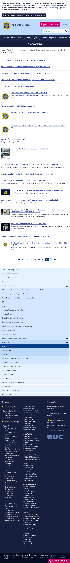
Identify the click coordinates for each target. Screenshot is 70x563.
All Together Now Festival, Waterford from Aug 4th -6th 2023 (25, 67)
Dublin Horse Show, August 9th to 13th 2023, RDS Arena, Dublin (26, 60)
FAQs (18, 555)
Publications (9, 453)
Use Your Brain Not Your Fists (31, 522)
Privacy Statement (62, 556)
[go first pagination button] (19, 259)
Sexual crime (9, 479)
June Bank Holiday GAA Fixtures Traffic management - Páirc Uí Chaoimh (29, 200)
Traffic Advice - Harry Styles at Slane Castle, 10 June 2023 (23, 180)
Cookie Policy (53, 8)
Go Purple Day (29, 529)
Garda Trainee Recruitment (29, 467)
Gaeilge (65, 24)
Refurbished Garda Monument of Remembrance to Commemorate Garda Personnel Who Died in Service (37, 211)
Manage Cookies (39, 15)
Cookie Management (10, 407)
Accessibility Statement (34, 556)
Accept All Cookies (9, 15)
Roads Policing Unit (31, 438)
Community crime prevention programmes (30, 423)
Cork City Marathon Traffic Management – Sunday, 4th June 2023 (37, 190)
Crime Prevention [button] (28, 38)
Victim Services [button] (20, 38)
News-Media (61, 50)
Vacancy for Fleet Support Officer (14, 139)
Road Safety (28, 444)
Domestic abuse (10, 472)
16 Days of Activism (31, 514)
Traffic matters (10, 491)
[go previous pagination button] (23, 259)
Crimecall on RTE (30, 427)
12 (47, 259)
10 (39, 259)
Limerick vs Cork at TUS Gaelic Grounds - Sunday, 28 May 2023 (25, 236)
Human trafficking (11, 481)
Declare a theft (10, 510)
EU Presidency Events (31, 489)
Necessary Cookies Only (24, 15)
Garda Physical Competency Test (30, 473)
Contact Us (26, 533)
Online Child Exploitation (9, 494)
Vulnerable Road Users (32, 459)
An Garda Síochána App (11, 422)
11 (43, 259)
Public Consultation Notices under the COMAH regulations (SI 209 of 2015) (38, 127)
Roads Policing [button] (37, 38)
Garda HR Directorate (31, 508)
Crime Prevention (29, 407)
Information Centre (29, 485)
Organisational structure (10, 433)
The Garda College (30, 476)
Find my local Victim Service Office (11, 518)
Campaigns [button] (63, 37)
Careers (25, 464)
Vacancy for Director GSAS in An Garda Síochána (30, 112)
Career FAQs (28, 470)
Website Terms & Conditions (43, 556)
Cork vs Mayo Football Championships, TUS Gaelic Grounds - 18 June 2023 (30, 164)
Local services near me (32, 546)
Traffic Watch (29, 451)
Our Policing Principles (12, 449)
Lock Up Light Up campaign (30, 526)
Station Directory (30, 535)
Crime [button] (13, 37)
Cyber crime (9, 489)
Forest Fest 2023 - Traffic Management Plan (18, 106)
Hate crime (8, 497)
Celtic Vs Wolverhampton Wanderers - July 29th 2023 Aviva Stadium (28, 80)
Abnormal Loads (30, 449)
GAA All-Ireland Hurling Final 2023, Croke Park (29, 93)
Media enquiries (29, 542)
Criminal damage (10, 487)
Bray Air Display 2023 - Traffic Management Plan (20, 86)
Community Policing (31, 411)
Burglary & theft (10, 476)
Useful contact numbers (29, 538)
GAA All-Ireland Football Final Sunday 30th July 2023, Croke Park (26, 73)
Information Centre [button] (53, 38)
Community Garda (9, 411)
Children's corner (30, 430)
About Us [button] (6, 38)
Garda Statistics (29, 487)
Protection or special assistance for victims (12, 513)
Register (8, 413)
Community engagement (28, 418)
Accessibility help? (52, 24)
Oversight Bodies (11, 451)
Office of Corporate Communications (42, 50)
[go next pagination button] (51, 259)
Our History (9, 459)
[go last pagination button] (55, 259)
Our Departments (21, 50)
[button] (67, 286)
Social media (28, 544)
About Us (10, 50)
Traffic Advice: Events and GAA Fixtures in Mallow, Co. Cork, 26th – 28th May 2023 (39, 244)
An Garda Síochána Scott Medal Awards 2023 (28, 224)
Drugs (7, 474)
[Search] (53, 31)
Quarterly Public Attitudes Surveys (30, 502)
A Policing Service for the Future (12, 456)
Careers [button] (44, 37)
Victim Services (8, 502)
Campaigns (26, 512)
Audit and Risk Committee (10, 463)
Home (3, 50)
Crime (5, 470)
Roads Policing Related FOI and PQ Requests (32, 456)
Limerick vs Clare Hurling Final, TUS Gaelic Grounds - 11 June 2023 (27, 174)
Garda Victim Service (12, 504)
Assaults (8, 483)
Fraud (7, 485)
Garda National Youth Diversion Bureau (31, 414)
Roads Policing (28, 434)
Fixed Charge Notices (31, 447)
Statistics (27, 436)
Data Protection (29, 491)
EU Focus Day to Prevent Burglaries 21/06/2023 (29, 149)
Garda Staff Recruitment (28, 479)
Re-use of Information (53, 556)
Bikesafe (27, 453)
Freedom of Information (28, 494)
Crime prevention (30, 409)
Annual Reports (29, 506)
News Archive (7, 52)
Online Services (10, 441)
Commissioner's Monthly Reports (30, 498)
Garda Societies (10, 466)
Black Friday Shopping (32, 518)
